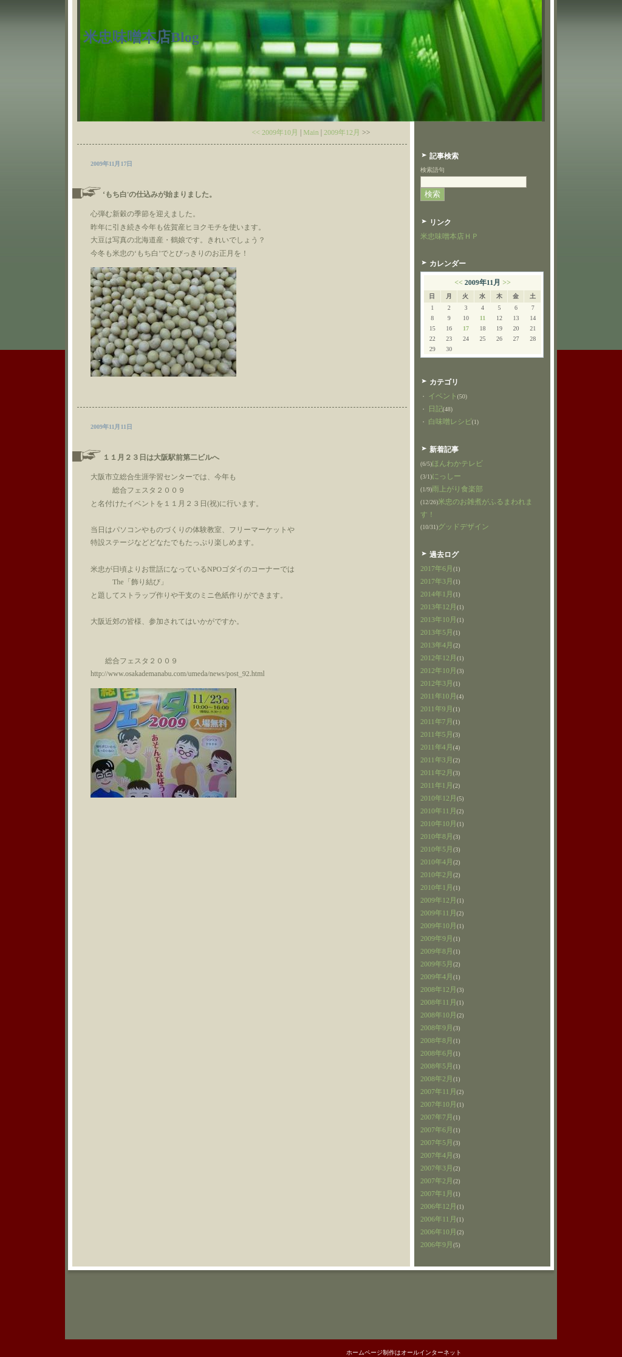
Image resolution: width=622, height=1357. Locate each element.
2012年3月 (436, 683)
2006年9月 (436, 1244)
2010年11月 (438, 811)
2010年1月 (436, 887)
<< (458, 282)
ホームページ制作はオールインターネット (404, 1352)
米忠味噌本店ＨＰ (449, 236)
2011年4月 (436, 747)
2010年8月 (436, 836)
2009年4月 (436, 976)
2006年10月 (438, 1232)
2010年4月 (436, 862)
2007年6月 (436, 1130)
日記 (435, 409)
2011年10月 (438, 696)
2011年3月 (436, 760)
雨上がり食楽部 (457, 489)
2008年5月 (436, 1066)
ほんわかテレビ (457, 463)
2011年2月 (436, 772)
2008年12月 (438, 989)
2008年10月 (438, 1015)
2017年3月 (436, 581)
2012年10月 (438, 670)
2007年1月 (436, 1193)
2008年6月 (436, 1053)
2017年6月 (436, 568)
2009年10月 (438, 925)
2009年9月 (436, 938)
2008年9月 (436, 1028)
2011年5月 (436, 734)
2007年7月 (436, 1117)
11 (482, 318)
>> (506, 282)
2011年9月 (436, 709)
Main (310, 132)
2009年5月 (436, 964)
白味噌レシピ (450, 421)
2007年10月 (438, 1104)
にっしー (446, 476)
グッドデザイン (463, 526)
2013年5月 (436, 632)
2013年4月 (436, 645)
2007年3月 (436, 1168)
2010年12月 (438, 798)
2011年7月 (436, 721)
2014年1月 (436, 594)
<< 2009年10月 (274, 132)
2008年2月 (436, 1079)
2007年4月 (436, 1155)
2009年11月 (438, 913)
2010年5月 (436, 849)
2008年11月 (438, 1002)
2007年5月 (436, 1142)
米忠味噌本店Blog (141, 37)
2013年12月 (438, 607)
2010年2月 (436, 874)
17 (466, 328)
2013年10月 (438, 619)
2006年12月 (438, 1206)
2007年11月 (438, 1091)
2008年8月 (436, 1040)
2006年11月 (438, 1219)
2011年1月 (436, 785)
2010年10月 (438, 823)
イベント (442, 396)
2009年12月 (342, 132)
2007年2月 (436, 1181)
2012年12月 (438, 658)
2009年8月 (436, 951)
